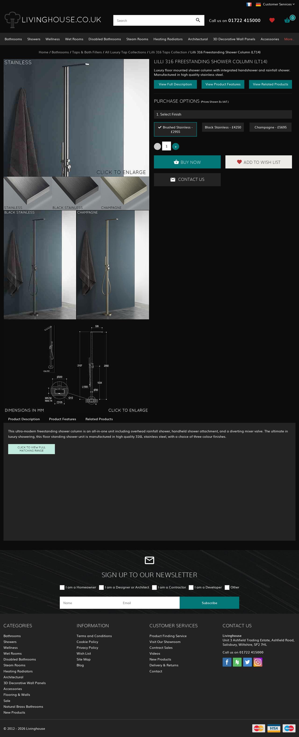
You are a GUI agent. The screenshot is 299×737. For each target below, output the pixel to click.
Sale (7, 700)
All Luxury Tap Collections (125, 52)
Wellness (53, 38)
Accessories (270, 38)
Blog (80, 665)
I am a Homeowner (81, 587)
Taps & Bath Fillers (87, 52)
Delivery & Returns (164, 665)
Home (43, 52)
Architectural (198, 38)
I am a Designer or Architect (127, 587)
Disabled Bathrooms (105, 38)
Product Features (62, 418)
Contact (156, 671)
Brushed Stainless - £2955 (178, 129)
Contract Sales (161, 647)
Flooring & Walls (17, 694)
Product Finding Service (168, 635)
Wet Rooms (74, 38)
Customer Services (277, 4)
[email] (149, 603)
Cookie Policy (87, 641)
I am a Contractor (172, 587)
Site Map (84, 659)
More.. (289, 38)
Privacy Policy (87, 647)
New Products (14, 712)
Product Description (24, 418)
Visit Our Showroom (165, 641)
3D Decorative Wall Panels (234, 38)
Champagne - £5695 (271, 127)
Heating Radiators (168, 38)
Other (235, 587)
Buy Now (187, 162)
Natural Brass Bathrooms (23, 706)
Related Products (99, 418)
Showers (33, 38)
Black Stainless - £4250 (223, 127)
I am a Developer (208, 587)
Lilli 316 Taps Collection (168, 52)
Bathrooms (13, 38)
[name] (89, 603)
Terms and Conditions (94, 635)
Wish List (84, 653)
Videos (155, 653)
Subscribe (209, 602)
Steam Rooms (137, 38)
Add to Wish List (259, 162)
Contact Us (187, 179)
